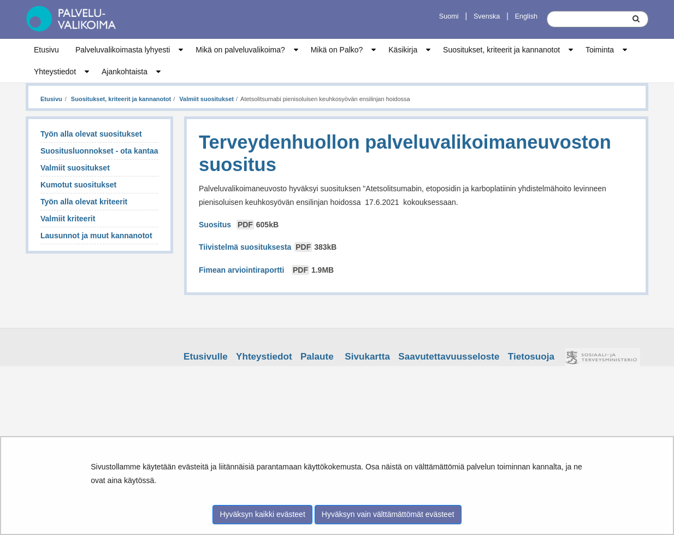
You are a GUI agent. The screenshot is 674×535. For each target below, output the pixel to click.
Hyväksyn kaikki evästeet (262, 514)
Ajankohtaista (124, 71)
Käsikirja (402, 49)
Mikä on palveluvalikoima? (240, 49)
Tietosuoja (531, 356)
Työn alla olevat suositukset (91, 134)
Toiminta (600, 49)
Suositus (240, 224)
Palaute (317, 356)
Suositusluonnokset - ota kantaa (99, 150)
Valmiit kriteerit (67, 218)
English (526, 16)
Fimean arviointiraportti (266, 270)
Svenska (487, 16)
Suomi (449, 16)
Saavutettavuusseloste (448, 356)
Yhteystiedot (55, 71)
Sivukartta (367, 356)
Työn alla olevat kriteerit (83, 201)
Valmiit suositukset (206, 99)
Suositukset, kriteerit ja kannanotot (501, 49)
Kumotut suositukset (78, 184)
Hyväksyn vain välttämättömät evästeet (388, 514)
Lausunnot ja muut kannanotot (96, 235)
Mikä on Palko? (337, 49)
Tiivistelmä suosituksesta (269, 247)
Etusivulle (206, 356)
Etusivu (46, 49)
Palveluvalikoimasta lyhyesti (122, 49)
